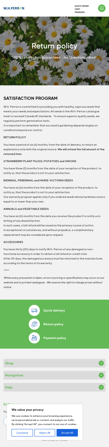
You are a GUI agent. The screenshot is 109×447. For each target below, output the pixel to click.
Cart (77, 9)
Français (80, 12)
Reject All (44, 432)
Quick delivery (47, 310)
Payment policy (47, 337)
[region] (45, 422)
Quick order (82, 6)
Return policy (46, 324)
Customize (22, 432)
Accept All (67, 432)
